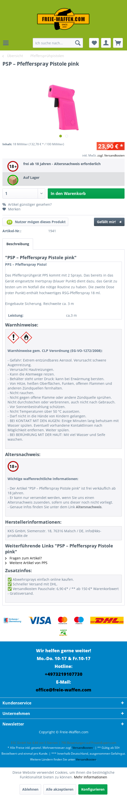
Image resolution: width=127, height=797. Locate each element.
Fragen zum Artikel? (23, 558)
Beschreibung (17, 244)
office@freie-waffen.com (63, 690)
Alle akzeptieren (59, 789)
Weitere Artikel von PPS (26, 562)
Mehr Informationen (90, 777)
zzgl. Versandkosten (111, 155)
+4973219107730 (63, 674)
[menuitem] (7, 43)
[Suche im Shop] (58, 43)
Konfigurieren (92, 789)
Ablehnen (30, 789)
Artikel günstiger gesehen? (27, 204)
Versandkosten (82, 748)
